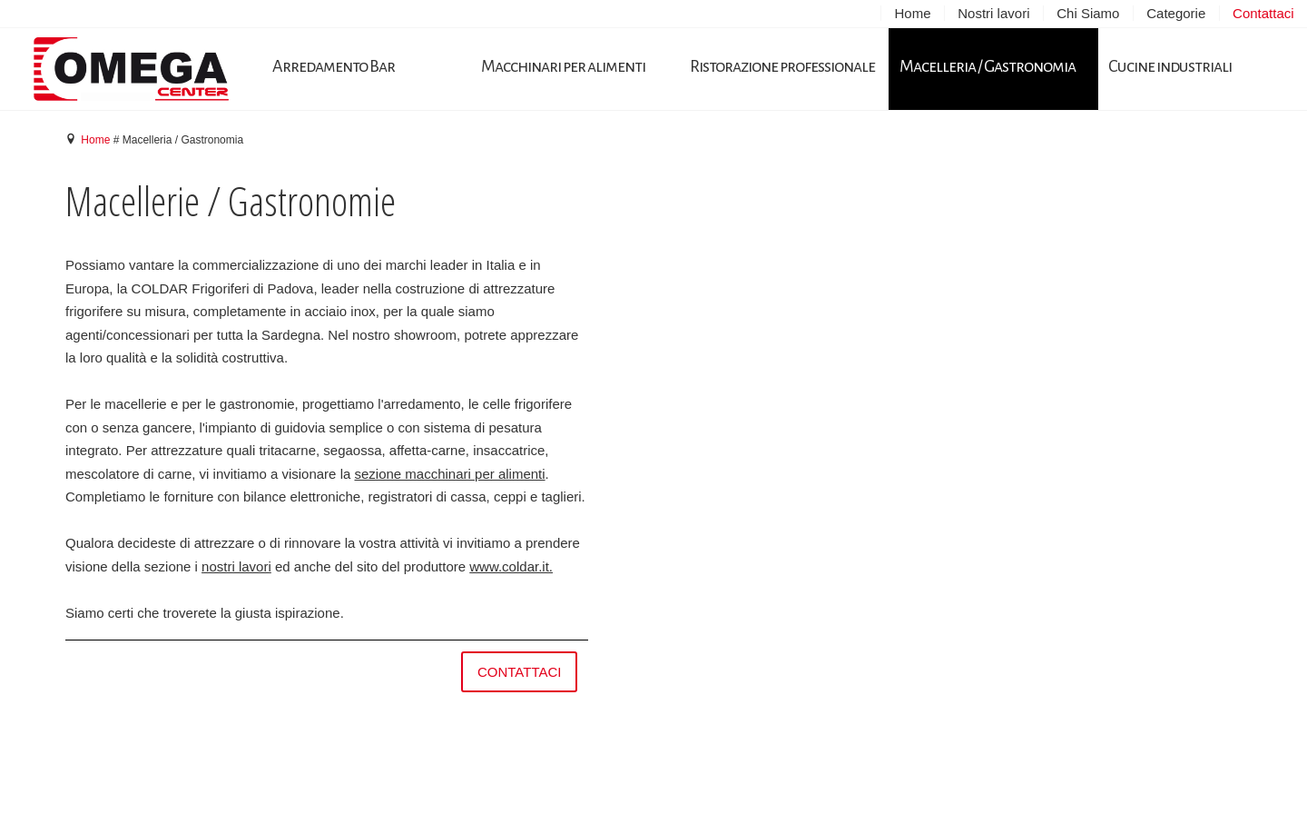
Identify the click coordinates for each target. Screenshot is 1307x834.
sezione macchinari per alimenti (449, 474)
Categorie (1175, 13)
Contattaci (1263, 13)
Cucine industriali (1170, 66)
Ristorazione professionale (782, 66)
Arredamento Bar (333, 66)
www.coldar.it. (511, 566)
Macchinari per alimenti (563, 66)
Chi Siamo (1087, 13)
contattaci (519, 672)
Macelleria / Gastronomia (987, 66)
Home (912, 13)
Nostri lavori (993, 13)
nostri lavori (236, 566)
